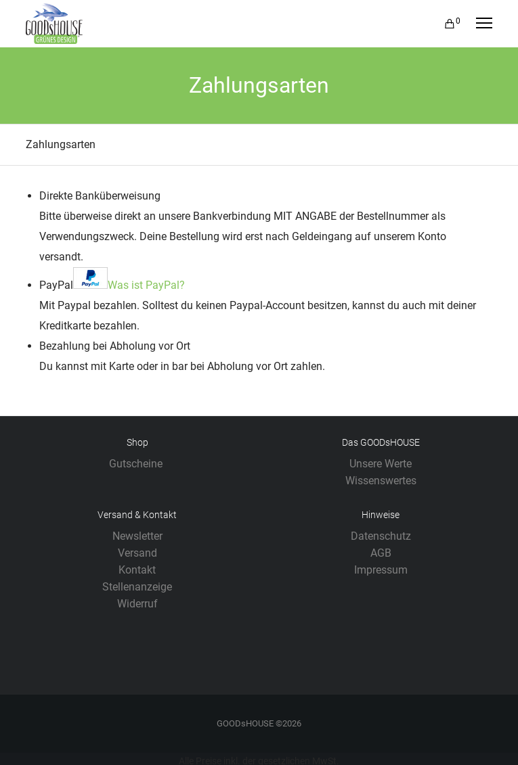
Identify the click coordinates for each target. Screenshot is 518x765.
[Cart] (443, 23)
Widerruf (137, 603)
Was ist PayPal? (146, 285)
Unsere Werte (380, 463)
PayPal (112, 285)
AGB (380, 553)
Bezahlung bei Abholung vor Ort (114, 346)
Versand (137, 553)
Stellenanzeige (137, 586)
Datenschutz (381, 536)
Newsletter (137, 536)
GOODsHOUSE (245, 723)
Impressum (381, 569)
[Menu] (478, 23)
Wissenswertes (380, 480)
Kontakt (137, 569)
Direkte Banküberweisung (99, 195)
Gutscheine (137, 463)
